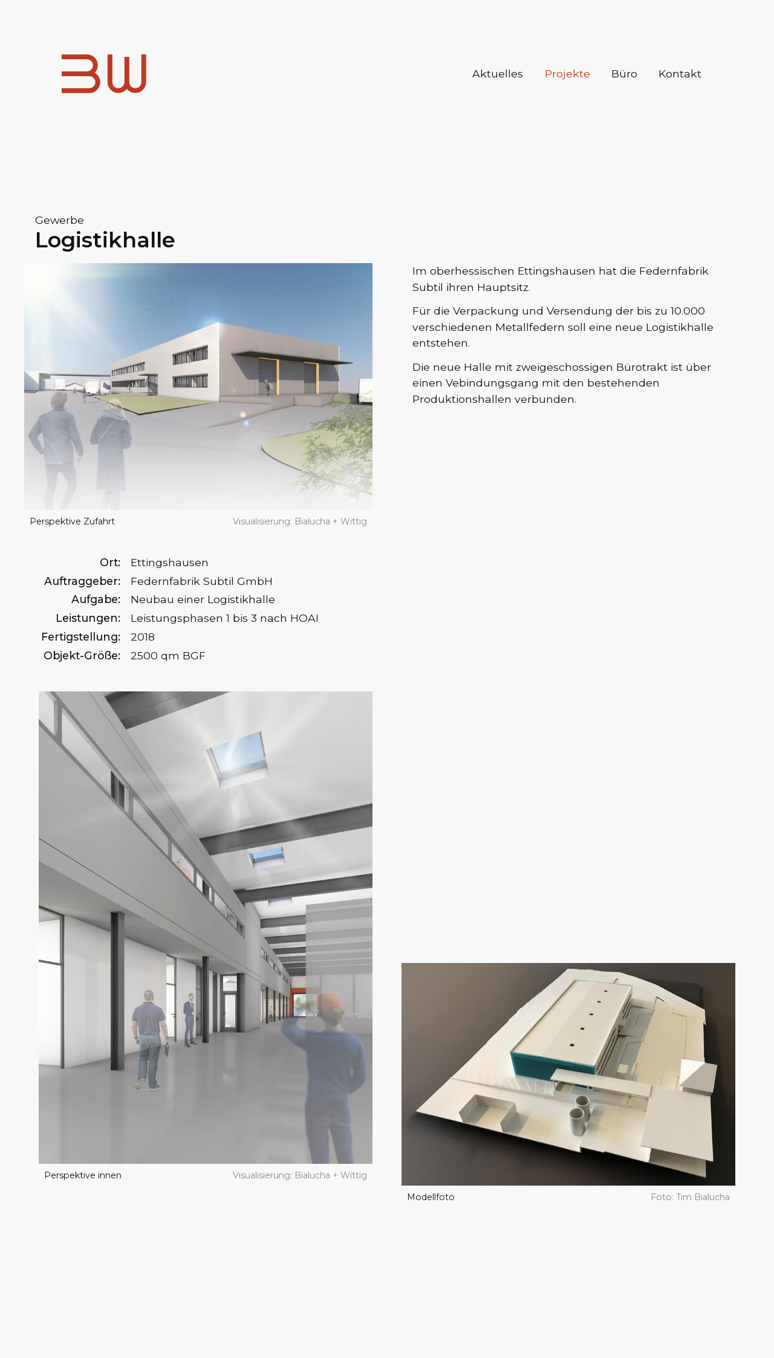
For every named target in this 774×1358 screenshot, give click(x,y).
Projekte (567, 73)
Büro (624, 73)
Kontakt (680, 73)
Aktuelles (497, 73)
